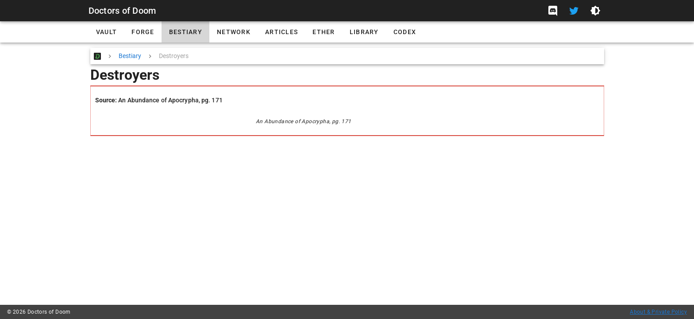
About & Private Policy (658, 312)
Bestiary (130, 55)
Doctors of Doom (122, 10)
